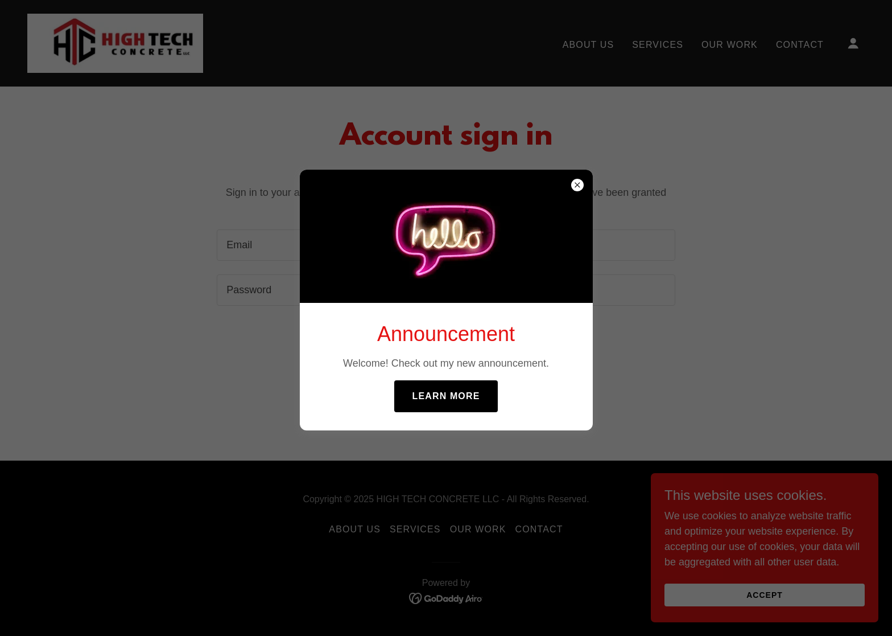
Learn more (446, 396)
